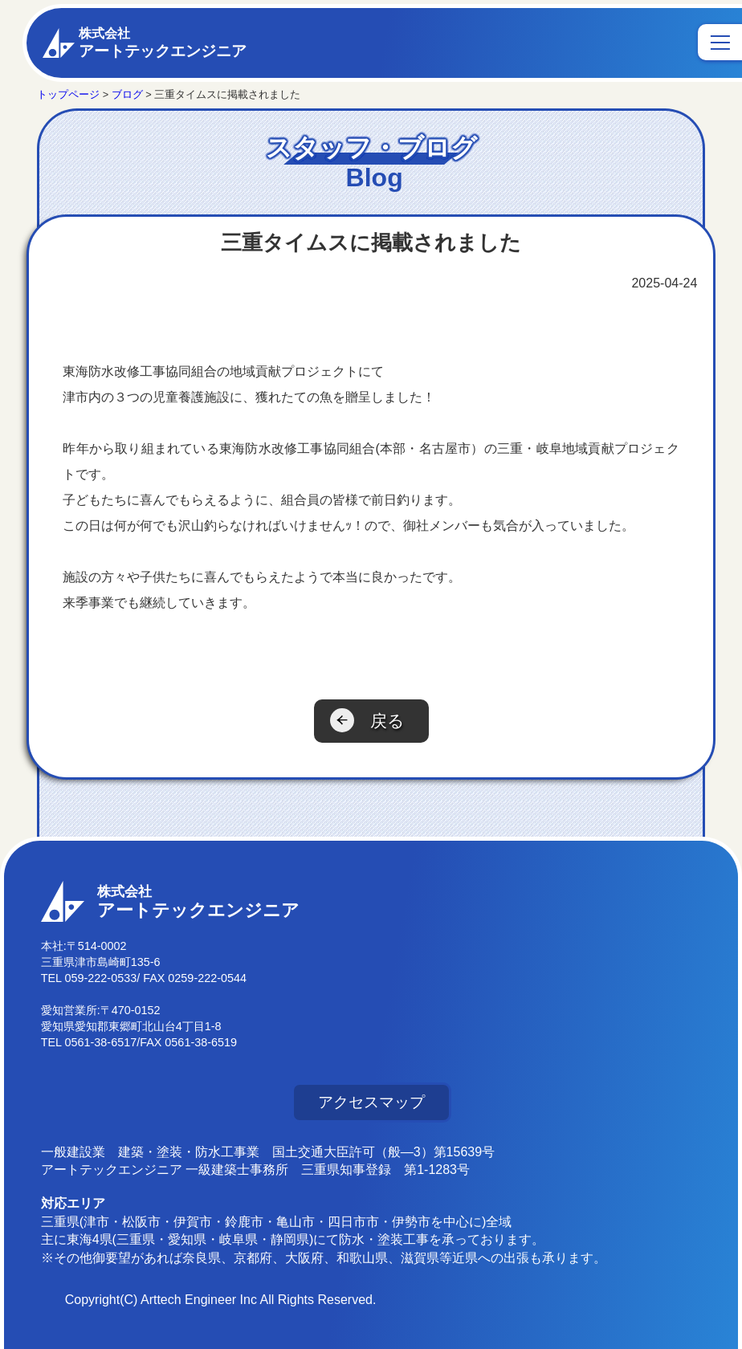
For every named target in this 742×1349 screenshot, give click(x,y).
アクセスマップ (371, 1102)
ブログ (127, 94)
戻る (387, 720)
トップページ (68, 94)
